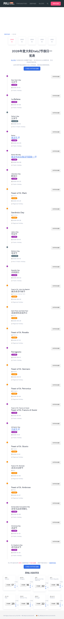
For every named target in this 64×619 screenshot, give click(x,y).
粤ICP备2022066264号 (28, 615)
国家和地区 (33, 3)
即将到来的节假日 (21, 3)
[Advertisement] (32, 20)
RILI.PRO (13, 60)
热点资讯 (41, 3)
